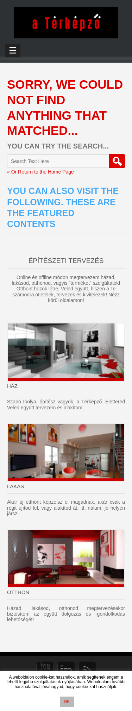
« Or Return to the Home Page (40, 172)
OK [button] (67, 701)
